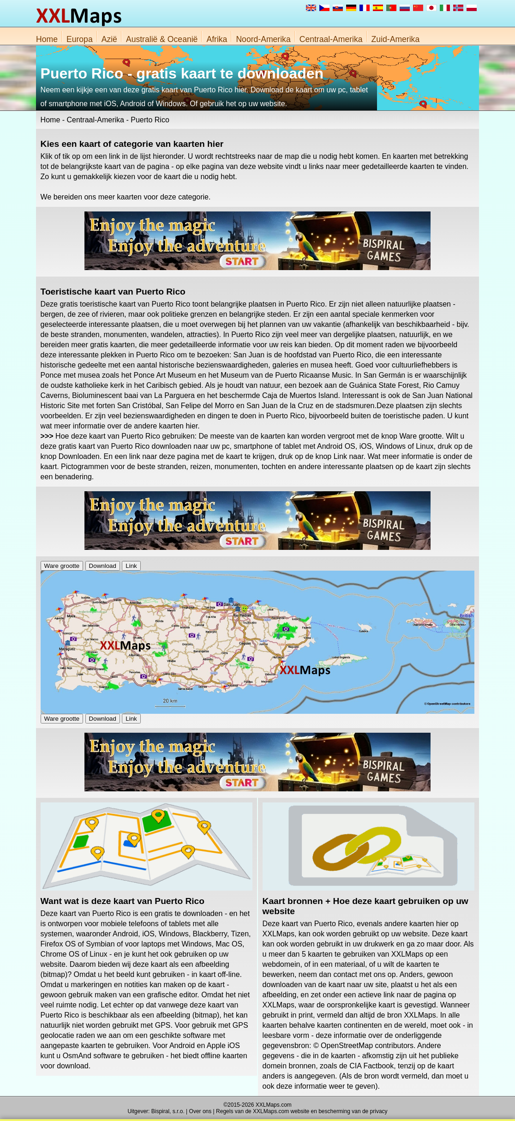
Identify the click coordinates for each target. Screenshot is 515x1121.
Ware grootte (62, 565)
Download (102, 565)
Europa (79, 39)
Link (131, 565)
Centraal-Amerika (331, 39)
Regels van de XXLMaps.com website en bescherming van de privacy (302, 1111)
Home (47, 39)
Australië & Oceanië (162, 39)
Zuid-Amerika (395, 39)
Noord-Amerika (263, 39)
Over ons (200, 1111)
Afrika (216, 39)
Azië (109, 39)
